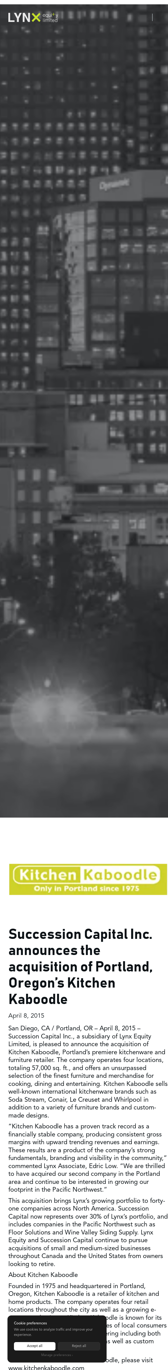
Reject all (79, 1346)
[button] (160, 17)
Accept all (34, 1346)
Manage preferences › (57, 1355)
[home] (33, 17)
